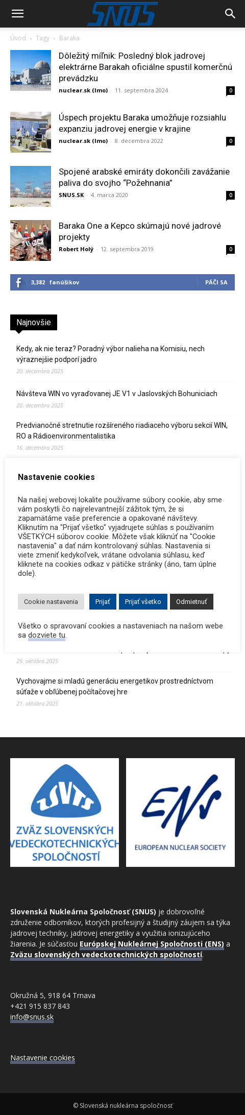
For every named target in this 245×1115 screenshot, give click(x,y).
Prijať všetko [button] (143, 601)
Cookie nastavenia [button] (51, 601)
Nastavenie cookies (42, 1057)
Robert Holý (76, 249)
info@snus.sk (32, 1017)
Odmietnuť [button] (191, 601)
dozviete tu (46, 635)
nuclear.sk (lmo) (83, 90)
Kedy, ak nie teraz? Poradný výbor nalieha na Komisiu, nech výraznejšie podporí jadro (110, 354)
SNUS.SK (71, 195)
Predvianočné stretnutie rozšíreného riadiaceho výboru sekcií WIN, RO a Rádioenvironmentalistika (122, 430)
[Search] (230, 14)
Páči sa (216, 282)
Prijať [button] (102, 601)
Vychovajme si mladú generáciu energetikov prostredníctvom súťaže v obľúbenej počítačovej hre (114, 686)
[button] (17, 14)
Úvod (18, 38)
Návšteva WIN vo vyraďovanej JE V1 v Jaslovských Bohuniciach (116, 394)
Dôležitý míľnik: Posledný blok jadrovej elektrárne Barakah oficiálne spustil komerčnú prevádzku (145, 67)
